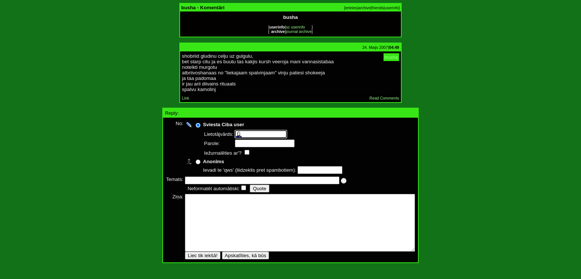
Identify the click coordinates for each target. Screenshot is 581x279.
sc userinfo (295, 27)
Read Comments (384, 98)
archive (364, 8)
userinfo (392, 8)
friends (378, 8)
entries (351, 8)
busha (391, 57)
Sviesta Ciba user (209, 124)
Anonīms (199, 161)
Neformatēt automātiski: (200, 188)
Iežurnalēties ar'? (209, 153)
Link (185, 98)
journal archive (299, 31)
